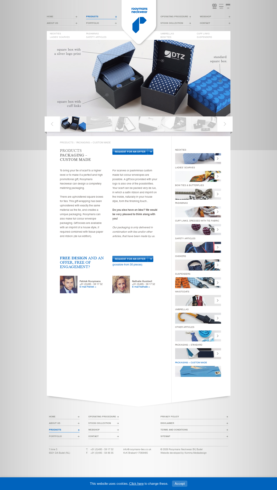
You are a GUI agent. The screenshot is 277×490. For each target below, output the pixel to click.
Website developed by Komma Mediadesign (183, 452)
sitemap (165, 436)
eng (214, 8)
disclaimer (167, 423)
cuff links (203, 34)
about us (52, 23)
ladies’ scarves (60, 37)
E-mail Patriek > (88, 286)
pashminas (92, 34)
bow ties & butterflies (189, 185)
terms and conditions (174, 430)
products (92, 16)
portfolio (92, 23)
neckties (55, 34)
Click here (136, 483)
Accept (180, 483)
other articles (184, 327)
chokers (180, 256)
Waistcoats (182, 291)
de (228, 8)
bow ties (165, 37)
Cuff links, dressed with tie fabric (197, 221)
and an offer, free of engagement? (82, 262)
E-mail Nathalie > (141, 286)
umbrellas (167, 34)
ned (221, 8)
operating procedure (174, 16)
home (50, 16)
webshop (205, 16)
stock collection (171, 23)
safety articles (96, 37)
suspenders (204, 37)
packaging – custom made (191, 362)
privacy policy (169, 416)
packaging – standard (188, 345)
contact (205, 23)
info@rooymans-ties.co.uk (137, 449)
